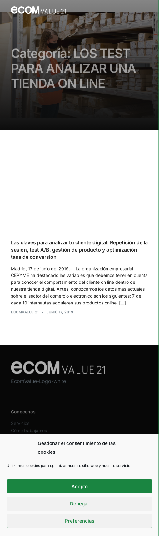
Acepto (80, 486)
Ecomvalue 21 (25, 312)
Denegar (79, 504)
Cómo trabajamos (29, 433)
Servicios (20, 426)
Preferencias (79, 521)
